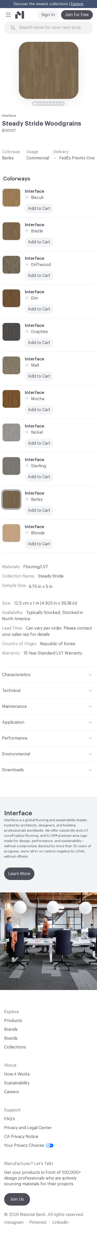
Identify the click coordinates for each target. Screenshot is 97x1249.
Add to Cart (39, 410)
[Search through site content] (51, 28)
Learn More (19, 874)
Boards (11, 1038)
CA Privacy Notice (21, 1137)
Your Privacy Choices (29, 1145)
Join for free (77, 15)
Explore (77, 4)
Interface (9, 115)
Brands (11, 1029)
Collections (15, 1047)
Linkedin (60, 1222)
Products (13, 1021)
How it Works (17, 1074)
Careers (11, 1092)
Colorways (16, 179)
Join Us (17, 1199)
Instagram (14, 1222)
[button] (8, 15)
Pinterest (38, 1222)
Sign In (48, 15)
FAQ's (9, 1119)
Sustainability (16, 1083)
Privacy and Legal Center (28, 1128)
